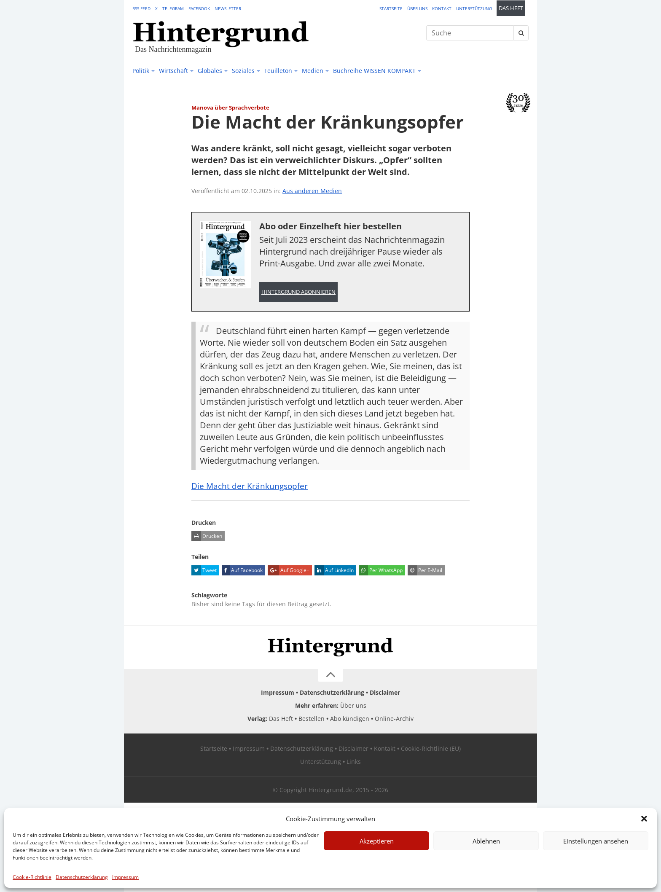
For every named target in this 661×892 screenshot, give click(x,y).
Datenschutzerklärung (82, 877)
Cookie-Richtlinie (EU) (431, 748)
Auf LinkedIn (334, 570)
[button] (644, 818)
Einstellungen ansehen (595, 841)
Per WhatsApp (381, 570)
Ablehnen (486, 841)
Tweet (204, 570)
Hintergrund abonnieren (298, 292)
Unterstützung (474, 8)
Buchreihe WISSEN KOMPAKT (374, 71)
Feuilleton (278, 71)
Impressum (125, 877)
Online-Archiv (394, 719)
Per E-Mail (425, 570)
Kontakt (441, 8)
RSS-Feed (141, 8)
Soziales (243, 71)
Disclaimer (385, 692)
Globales (210, 71)
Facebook (199, 8)
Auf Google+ (288, 570)
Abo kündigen (349, 719)
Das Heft (511, 8)
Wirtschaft (173, 71)
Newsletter (228, 8)
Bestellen (311, 719)
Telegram (173, 8)
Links (354, 762)
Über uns (417, 8)
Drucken (206, 536)
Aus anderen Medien (312, 191)
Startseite (391, 8)
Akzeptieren (377, 841)
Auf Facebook (242, 570)
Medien (312, 71)
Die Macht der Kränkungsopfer (251, 486)
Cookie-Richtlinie (32, 877)
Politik (140, 71)
